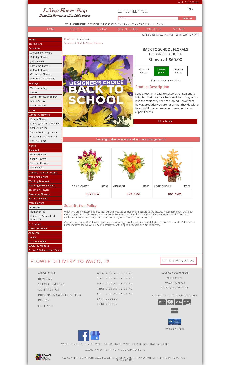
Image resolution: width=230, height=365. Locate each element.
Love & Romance (37, 228)
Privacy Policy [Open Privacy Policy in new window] (145, 357)
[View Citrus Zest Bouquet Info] (131, 165)
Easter (33, 92)
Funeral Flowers (38, 119)
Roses (31, 110)
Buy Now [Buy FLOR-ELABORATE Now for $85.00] (92, 194)
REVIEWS (102, 29)
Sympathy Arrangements (43, 132)
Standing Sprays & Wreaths (44, 123)
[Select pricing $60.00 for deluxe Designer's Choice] (161, 71)
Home (31, 39)
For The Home (38, 140)
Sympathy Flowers (39, 114)
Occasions (34, 48)
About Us (33, 232)
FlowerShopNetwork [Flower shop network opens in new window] (117, 357)
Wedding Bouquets (39, 181)
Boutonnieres (37, 211)
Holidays (33, 83)
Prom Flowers (36, 202)
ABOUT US (76, 29)
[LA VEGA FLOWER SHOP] (65, 12)
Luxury (32, 237)
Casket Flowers (38, 127)
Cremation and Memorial (43, 136)
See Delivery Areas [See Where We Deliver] (178, 261)
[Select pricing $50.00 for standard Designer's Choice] (144, 71)
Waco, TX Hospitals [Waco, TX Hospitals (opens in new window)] (108, 343)
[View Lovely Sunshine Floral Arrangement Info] (172, 165)
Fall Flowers (36, 167)
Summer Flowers (39, 163)
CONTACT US (153, 29)
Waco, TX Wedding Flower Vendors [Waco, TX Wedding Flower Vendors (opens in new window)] (146, 343)
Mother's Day (37, 101)
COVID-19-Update (38, 245)
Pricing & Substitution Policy (44, 250)
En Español (34, 224)
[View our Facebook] (83, 339)
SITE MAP (179, 29)
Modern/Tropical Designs (42, 172)
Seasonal (33, 150)
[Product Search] (148, 18)
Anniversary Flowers (41, 52)
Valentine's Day (38, 88)
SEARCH (187, 18)
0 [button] (190, 8)
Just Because (37, 61)
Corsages (35, 207)
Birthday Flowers (39, 57)
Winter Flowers (38, 154)
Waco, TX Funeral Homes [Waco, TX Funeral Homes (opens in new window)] (77, 343)
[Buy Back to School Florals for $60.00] (165, 121)
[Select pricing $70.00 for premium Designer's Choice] (178, 71)
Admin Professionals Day (43, 96)
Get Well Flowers (39, 70)
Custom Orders (37, 241)
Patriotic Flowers (38, 198)
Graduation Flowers (40, 74)
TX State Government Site (128, 349)
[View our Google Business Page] (95, 339)
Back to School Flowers (43, 78)
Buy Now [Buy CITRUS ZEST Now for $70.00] (134, 194)
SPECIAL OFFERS (127, 29)
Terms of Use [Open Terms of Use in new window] (125, 359)
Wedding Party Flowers (41, 185)
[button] (174, 322)
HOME (51, 29)
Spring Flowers (38, 158)
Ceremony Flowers (39, 194)
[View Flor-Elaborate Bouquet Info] (90, 165)
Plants (32, 145)
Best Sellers (35, 43)
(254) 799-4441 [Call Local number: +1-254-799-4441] (192, 2)
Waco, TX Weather (97, 349)
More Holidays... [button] (38, 105)
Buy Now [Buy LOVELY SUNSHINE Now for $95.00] (175, 194)
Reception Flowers (38, 189)
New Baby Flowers (40, 65)
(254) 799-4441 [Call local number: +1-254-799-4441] (179, 287)
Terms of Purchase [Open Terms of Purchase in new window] (172, 357)
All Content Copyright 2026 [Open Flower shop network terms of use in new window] (81, 357)
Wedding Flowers (38, 176)
